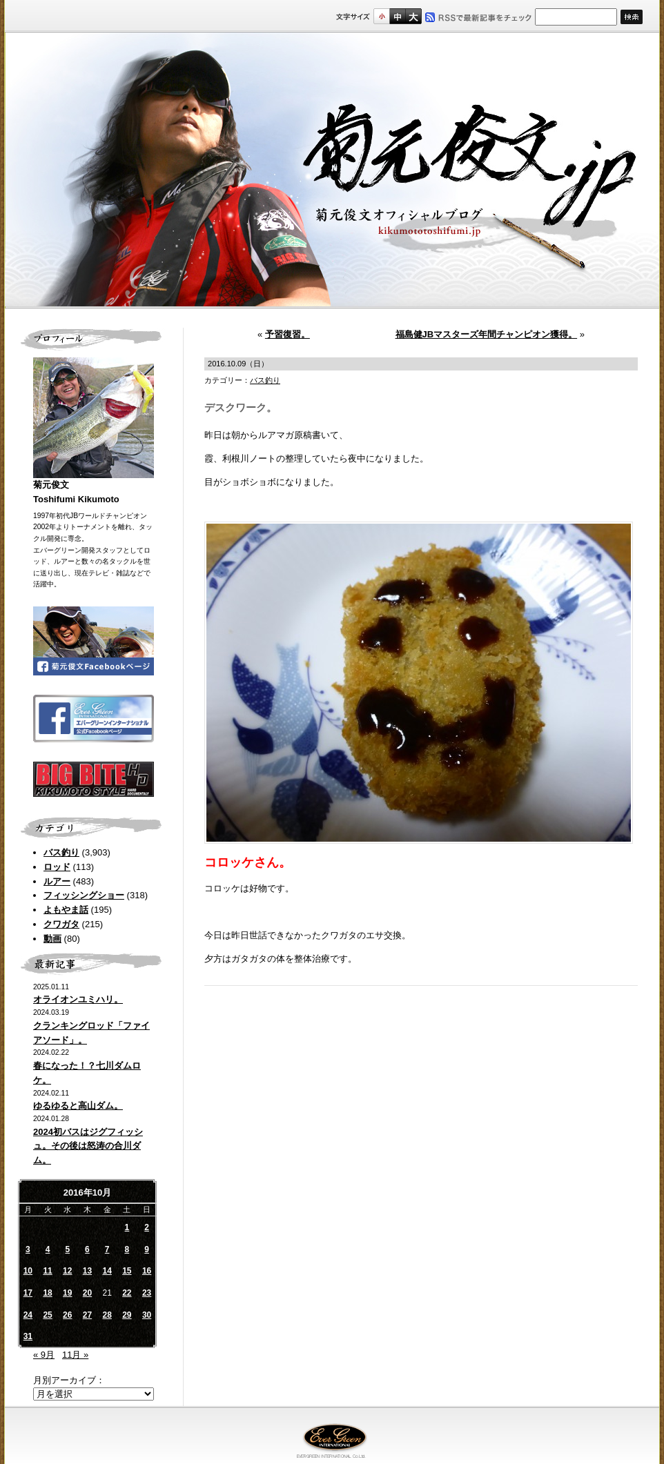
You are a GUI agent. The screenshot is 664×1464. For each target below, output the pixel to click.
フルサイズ (413, 16)
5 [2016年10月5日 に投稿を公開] (67, 1249)
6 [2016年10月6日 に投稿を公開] (87, 1249)
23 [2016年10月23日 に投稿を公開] (146, 1293)
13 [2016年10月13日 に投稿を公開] (87, 1271)
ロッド (56, 867)
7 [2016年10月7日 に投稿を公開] (107, 1249)
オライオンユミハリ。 (78, 999)
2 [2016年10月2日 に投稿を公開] (146, 1227)
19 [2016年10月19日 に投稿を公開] (67, 1293)
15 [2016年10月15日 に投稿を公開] (126, 1271)
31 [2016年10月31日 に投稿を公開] (27, 1336)
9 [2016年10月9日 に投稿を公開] (146, 1249)
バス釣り (61, 852)
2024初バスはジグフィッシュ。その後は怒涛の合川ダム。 (88, 1146)
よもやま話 (65, 909)
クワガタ (61, 924)
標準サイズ (381, 16)
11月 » (75, 1354)
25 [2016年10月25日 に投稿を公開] (47, 1315)
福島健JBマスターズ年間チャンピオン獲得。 (487, 334)
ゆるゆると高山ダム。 (78, 1105)
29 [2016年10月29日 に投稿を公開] (126, 1315)
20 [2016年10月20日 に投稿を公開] (87, 1293)
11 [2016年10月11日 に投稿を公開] (47, 1271)
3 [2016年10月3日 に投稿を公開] (28, 1249)
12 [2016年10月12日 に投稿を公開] (67, 1271)
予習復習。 (287, 334)
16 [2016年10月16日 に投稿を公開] (146, 1271)
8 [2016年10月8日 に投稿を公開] (127, 1249)
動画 (52, 938)
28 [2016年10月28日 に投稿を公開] (106, 1315)
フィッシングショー (83, 895)
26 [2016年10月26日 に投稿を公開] (67, 1315)
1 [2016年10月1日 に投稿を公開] (127, 1227)
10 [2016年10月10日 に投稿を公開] (27, 1271)
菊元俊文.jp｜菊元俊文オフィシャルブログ (332, 170)
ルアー (56, 881)
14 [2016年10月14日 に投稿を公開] (106, 1271)
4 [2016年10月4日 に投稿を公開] (48, 1249)
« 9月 (44, 1354)
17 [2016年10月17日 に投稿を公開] (27, 1293)
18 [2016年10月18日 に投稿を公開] (47, 1293)
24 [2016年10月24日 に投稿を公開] (27, 1315)
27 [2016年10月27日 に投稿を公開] (87, 1315)
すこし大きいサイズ (397, 16)
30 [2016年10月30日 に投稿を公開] (146, 1315)
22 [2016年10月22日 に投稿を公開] (126, 1293)
